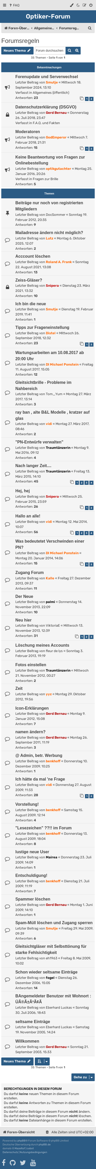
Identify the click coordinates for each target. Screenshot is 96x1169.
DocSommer (55, 215)
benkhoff (53, 761)
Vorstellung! (27, 804)
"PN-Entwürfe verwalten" (39, 442)
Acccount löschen (32, 256)
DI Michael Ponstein (62, 364)
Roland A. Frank (59, 262)
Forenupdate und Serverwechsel (46, 77)
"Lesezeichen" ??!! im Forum (43, 828)
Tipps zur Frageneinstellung (42, 327)
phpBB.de (45, 1144)
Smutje (52, 82)
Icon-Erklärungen (32, 708)
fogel (50, 978)
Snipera (52, 285)
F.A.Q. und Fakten (46, 123)
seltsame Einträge (32, 1021)
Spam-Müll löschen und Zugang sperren (54, 923)
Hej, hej (22, 491)
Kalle (50, 578)
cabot (30, 1148)
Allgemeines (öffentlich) (51, 93)
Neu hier (23, 620)
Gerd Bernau (56, 113)
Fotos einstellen (30, 665)
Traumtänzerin (58, 448)
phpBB (21, 1140)
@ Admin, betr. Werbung (38, 755)
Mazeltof (20, 1148)
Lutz (49, 238)
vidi (49, 424)
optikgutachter (58, 169)
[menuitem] (13, 5)
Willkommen (27, 1041)
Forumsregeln (20, 40)
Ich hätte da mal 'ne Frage (40, 779)
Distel (51, 333)
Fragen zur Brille (45, 179)
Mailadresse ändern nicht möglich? (49, 232)
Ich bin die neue (30, 304)
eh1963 (51, 958)
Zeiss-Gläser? (28, 280)
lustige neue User (32, 852)
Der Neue (24, 596)
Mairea (51, 857)
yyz (49, 694)
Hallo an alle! (27, 516)
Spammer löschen (32, 899)
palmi (50, 602)
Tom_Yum (54, 394)
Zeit (19, 688)
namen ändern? (30, 732)
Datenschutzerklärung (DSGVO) (45, 107)
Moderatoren (27, 131)
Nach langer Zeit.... (33, 465)
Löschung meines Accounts (42, 645)
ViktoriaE (53, 625)
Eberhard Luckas (59, 1007)
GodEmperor (56, 137)
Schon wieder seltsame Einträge (46, 972)
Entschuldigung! (31, 875)
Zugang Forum (29, 572)
